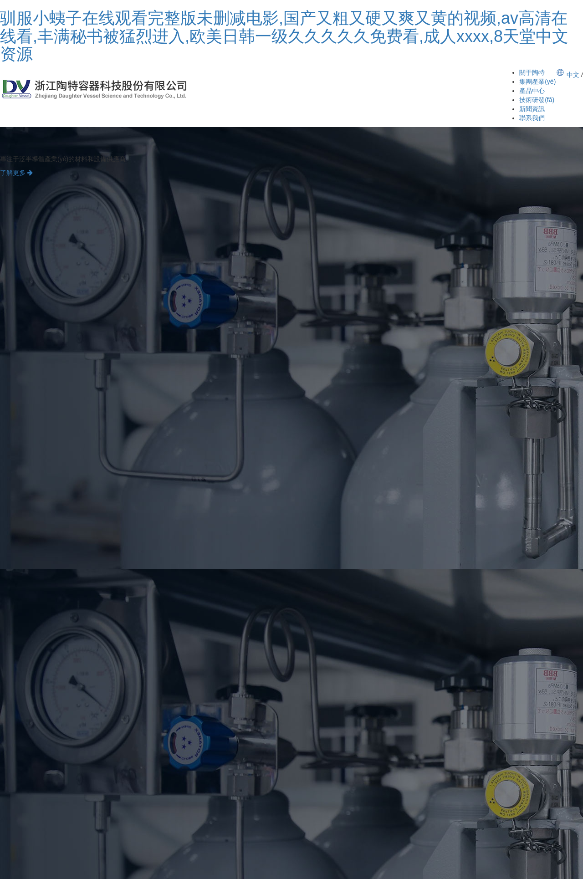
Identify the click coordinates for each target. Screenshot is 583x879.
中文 (573, 74)
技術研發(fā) (536, 99)
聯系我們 (532, 118)
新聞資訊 (532, 108)
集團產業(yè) (537, 81)
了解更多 (16, 172)
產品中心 (532, 90)
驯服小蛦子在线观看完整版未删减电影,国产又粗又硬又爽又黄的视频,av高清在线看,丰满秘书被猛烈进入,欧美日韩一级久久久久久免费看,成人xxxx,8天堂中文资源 (284, 36)
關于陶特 (532, 72)
